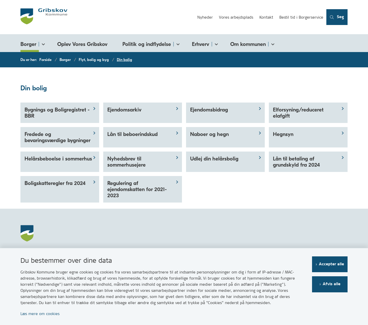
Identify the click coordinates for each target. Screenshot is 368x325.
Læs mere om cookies (40, 313)
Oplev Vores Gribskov (82, 44)
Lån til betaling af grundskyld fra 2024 (296, 162)
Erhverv (200, 44)
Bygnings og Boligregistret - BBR (57, 113)
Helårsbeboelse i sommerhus (58, 159)
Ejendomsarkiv (124, 110)
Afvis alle (331, 284)
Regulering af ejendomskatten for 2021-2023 (137, 189)
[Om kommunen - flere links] (271, 43)
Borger (28, 44)
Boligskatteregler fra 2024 (55, 183)
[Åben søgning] (337, 17)
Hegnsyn (283, 134)
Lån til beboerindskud (132, 134)
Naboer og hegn (209, 134)
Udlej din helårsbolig (214, 159)
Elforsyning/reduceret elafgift (298, 113)
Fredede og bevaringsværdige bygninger (57, 137)
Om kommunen (248, 44)
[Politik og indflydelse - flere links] (177, 43)
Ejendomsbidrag (209, 110)
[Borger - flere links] (42, 43)
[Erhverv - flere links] (215, 43)
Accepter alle (331, 264)
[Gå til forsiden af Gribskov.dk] (107, 17)
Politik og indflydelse (146, 44)
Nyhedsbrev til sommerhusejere (126, 162)
